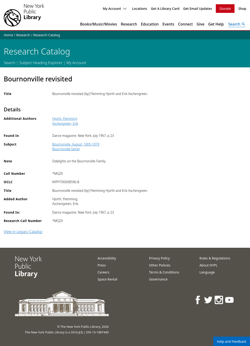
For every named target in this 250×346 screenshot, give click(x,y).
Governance (158, 279)
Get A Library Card (165, 8)
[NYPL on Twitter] (208, 300)
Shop (242, 8)
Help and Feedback (231, 341)
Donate (225, 8)
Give (201, 24)
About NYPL (208, 265)
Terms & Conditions (164, 272)
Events (168, 24)
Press (101, 265)
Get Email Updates (197, 8)
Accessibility (106, 258)
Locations (139, 8)
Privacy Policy (159, 258)
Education (150, 24)
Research (129, 24)
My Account (114, 8)
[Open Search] (237, 24)
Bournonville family (66, 149)
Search (9, 62)
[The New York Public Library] (24, 15)
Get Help (216, 24)
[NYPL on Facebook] (198, 300)
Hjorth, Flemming (64, 118)
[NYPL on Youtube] (229, 300)
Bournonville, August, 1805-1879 (75, 144)
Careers (103, 272)
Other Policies (159, 265)
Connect (185, 24)
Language (207, 272)
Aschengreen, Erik (65, 123)
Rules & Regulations (214, 258)
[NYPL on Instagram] (219, 300)
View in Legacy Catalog (23, 231)
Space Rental (107, 279)
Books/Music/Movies (98, 24)
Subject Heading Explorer (40, 62)
